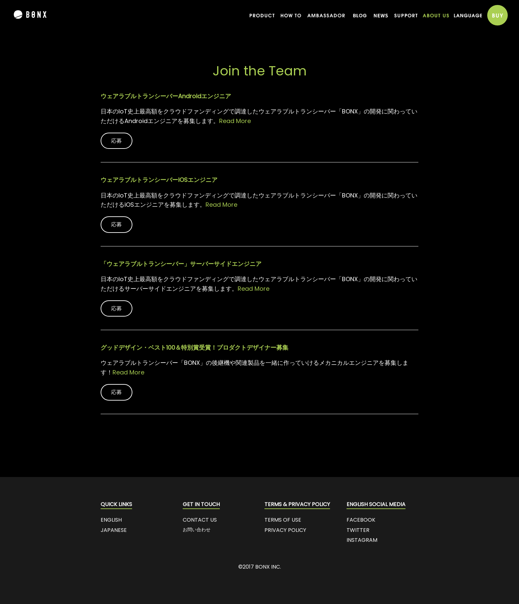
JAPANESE (114, 530)
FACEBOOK (361, 520)
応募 (116, 141)
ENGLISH (111, 520)
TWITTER (358, 530)
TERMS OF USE (282, 520)
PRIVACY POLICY (285, 530)
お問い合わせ (197, 529)
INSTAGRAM (362, 540)
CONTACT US (200, 520)
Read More (235, 121)
